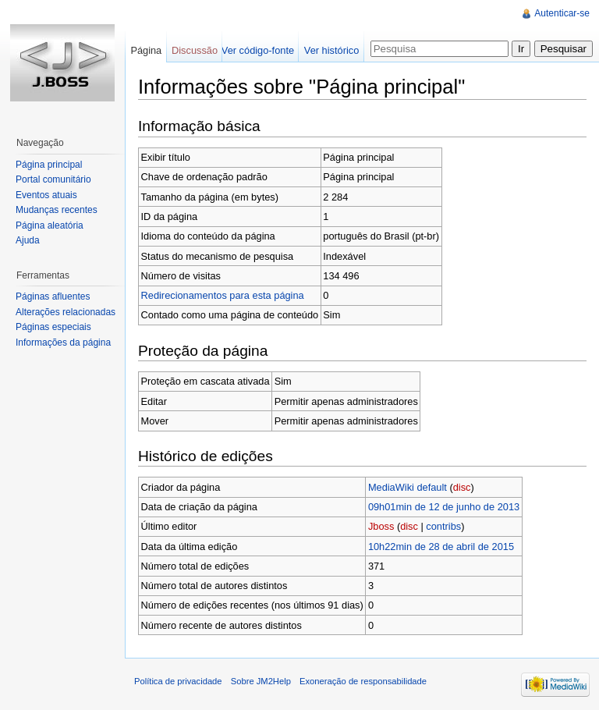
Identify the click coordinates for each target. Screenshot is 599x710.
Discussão (195, 50)
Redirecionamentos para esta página (222, 295)
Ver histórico (331, 50)
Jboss (381, 526)
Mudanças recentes (56, 209)
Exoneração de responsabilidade (363, 681)
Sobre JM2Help (261, 681)
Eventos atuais (46, 195)
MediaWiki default (407, 487)
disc (462, 487)
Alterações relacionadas (65, 312)
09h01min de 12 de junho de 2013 (443, 507)
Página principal (49, 164)
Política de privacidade (178, 681)
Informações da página (63, 342)
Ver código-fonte (258, 50)
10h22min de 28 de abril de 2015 (441, 546)
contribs (443, 526)
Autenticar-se (562, 13)
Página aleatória (49, 225)
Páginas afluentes (53, 296)
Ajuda (28, 240)
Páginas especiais (53, 326)
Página (145, 50)
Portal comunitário (53, 179)
